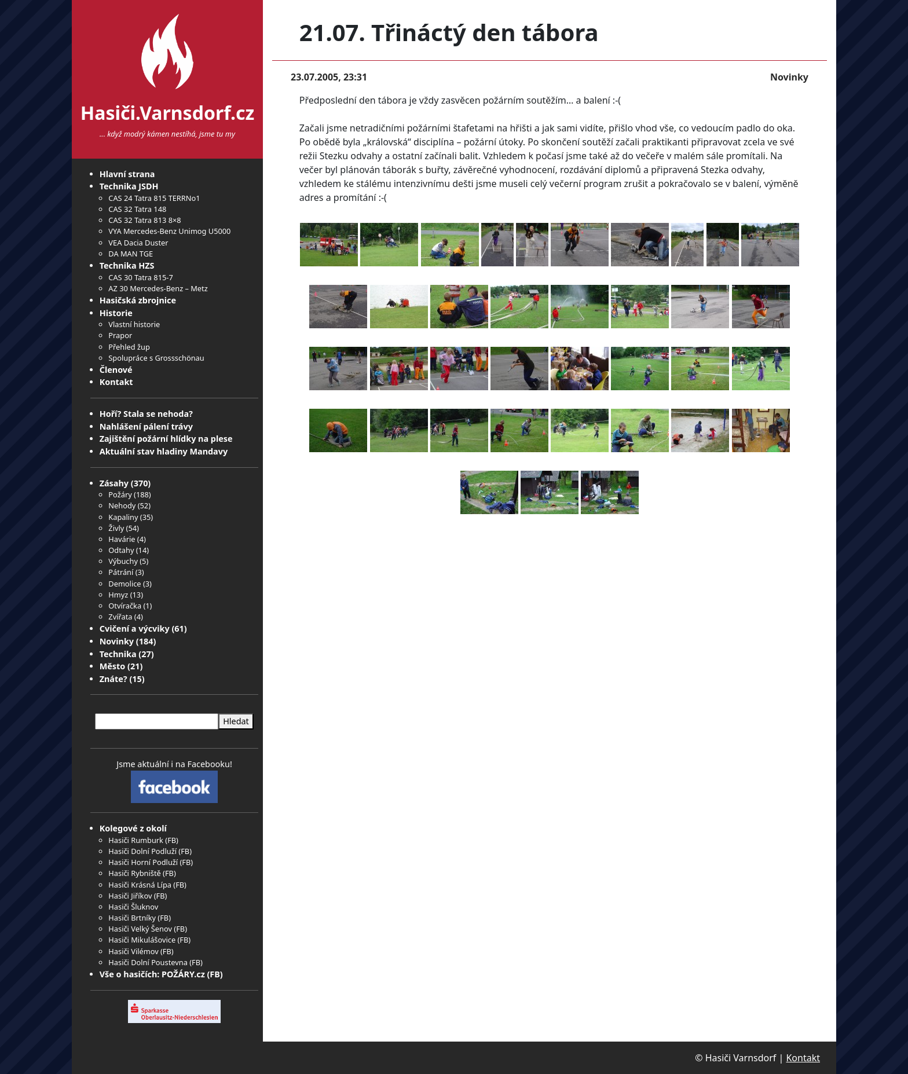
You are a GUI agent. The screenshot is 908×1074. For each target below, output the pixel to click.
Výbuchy (123, 561)
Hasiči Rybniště (134, 873)
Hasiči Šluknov (133, 906)
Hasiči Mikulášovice (141, 939)
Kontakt (116, 381)
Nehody (122, 505)
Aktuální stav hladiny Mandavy (164, 451)
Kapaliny (123, 517)
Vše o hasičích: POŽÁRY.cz (152, 974)
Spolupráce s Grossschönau (156, 358)
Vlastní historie (134, 324)
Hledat (236, 721)
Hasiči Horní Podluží (143, 862)
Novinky (117, 641)
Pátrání (120, 572)
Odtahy (121, 550)
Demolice (124, 583)
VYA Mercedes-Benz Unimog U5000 (169, 231)
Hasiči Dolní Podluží (142, 851)
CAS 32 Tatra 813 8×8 (144, 220)
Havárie (121, 539)
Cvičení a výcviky (135, 628)
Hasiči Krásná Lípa (139, 884)
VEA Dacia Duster (138, 242)
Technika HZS (127, 265)
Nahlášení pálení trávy (146, 426)
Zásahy (114, 483)
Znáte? (113, 678)
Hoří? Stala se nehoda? (146, 413)
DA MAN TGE (130, 253)
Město (113, 666)
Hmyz (118, 594)
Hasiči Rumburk (135, 840)
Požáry (119, 494)
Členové (116, 369)
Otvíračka (124, 605)
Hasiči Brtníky (132, 917)
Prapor (120, 335)
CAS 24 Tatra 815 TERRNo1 (154, 198)
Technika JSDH (129, 186)
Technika (118, 653)
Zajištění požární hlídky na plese (166, 438)
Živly (116, 528)
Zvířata (120, 616)
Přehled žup (128, 347)
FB (171, 840)
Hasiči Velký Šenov (140, 928)
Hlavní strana (127, 173)
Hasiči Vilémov (133, 951)
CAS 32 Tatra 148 (137, 209)
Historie (116, 312)
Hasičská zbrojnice (138, 300)
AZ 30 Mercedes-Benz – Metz (157, 288)
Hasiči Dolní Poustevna (147, 962)
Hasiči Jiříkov (130, 895)
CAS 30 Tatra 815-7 (140, 277)
